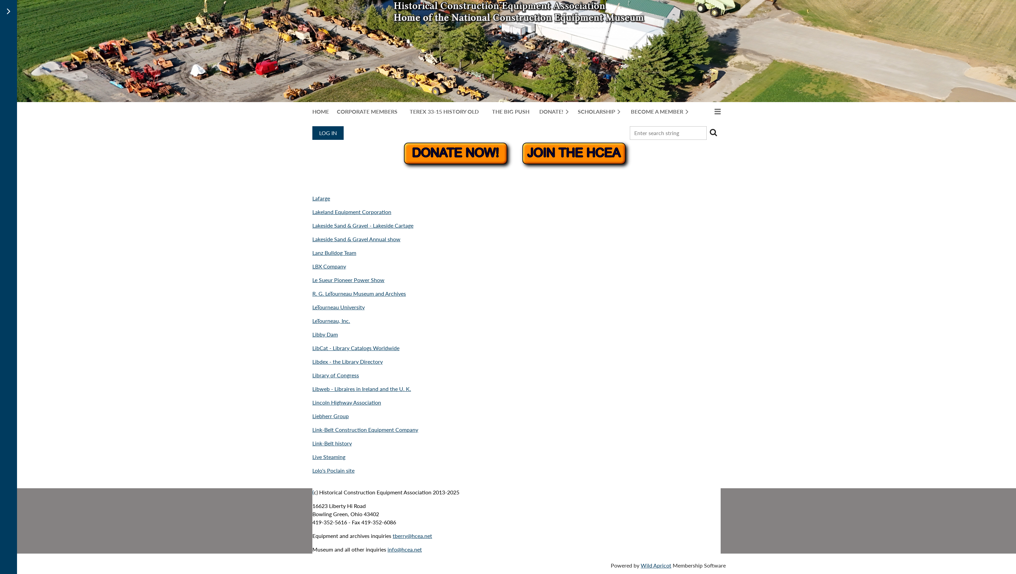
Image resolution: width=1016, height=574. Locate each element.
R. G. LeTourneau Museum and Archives (359, 293)
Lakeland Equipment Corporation (351, 212)
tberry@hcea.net (412, 535)
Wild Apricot (656, 565)
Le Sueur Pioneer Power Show (348, 280)
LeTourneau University (338, 307)
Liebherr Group (330, 416)
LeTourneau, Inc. (331, 320)
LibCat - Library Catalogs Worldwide (355, 348)
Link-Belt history (332, 443)
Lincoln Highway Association (346, 402)
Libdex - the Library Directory (347, 361)
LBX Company (329, 266)
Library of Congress (335, 375)
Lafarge (321, 198)
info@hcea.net (405, 549)
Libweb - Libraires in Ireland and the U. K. (361, 389)
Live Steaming (328, 457)
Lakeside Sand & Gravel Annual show (356, 239)
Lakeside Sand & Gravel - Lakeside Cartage (362, 225)
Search (713, 132)
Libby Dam (325, 334)
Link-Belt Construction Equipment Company (365, 429)
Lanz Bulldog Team (334, 252)
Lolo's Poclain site (333, 470)
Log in (328, 133)
